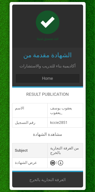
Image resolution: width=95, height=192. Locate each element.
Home (47, 78)
